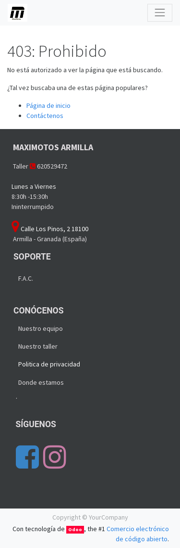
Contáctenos (44, 115)
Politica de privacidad (49, 364)
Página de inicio (48, 105)
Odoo (75, 529)
